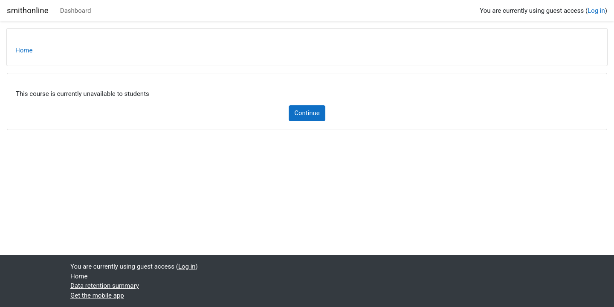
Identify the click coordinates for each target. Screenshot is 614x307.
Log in (596, 10)
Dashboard (75, 10)
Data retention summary (104, 286)
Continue (307, 113)
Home (23, 50)
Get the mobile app (97, 295)
